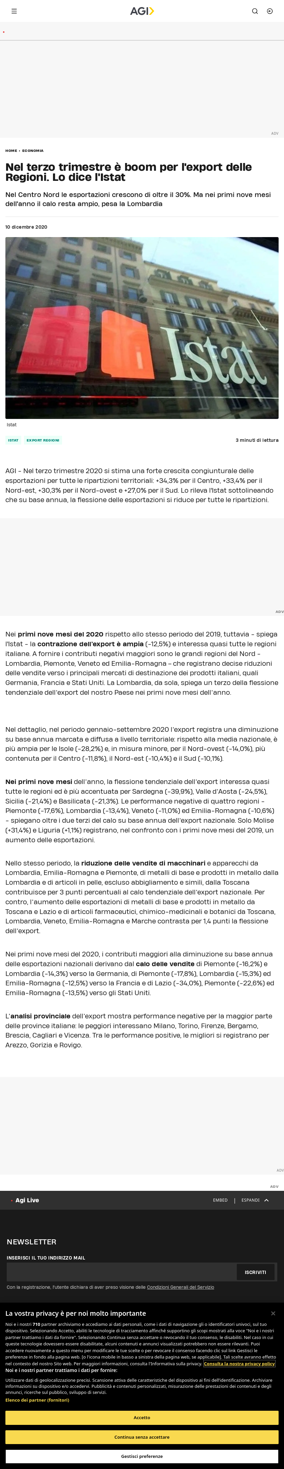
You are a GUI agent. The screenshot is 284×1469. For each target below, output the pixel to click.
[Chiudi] (273, 1313)
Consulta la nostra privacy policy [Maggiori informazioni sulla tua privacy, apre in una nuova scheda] (239, 1364)
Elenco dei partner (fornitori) (37, 1400)
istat (13, 440)
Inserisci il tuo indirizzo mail (46, 1258)
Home (11, 150)
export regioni (43, 440)
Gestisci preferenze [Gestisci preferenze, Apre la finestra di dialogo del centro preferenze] (142, 1456)
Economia (33, 150)
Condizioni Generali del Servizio (180, 1287)
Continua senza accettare (141, 1437)
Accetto (142, 1417)
